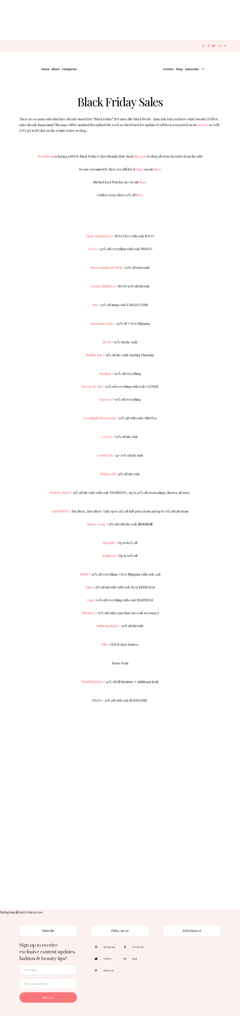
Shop (179, 69)
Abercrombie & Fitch (106, 267)
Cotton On (104, 455)
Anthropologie (107, 626)
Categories (69, 69)
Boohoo (105, 374)
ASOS (106, 342)
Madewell (107, 474)
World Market (92, 682)
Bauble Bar (94, 355)
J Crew (107, 437)
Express (105, 399)
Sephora (108, 556)
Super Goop (96, 524)
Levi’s (92, 249)
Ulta (104, 644)
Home (45, 69)
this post (140, 156)
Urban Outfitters (102, 286)
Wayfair (109, 543)
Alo (94, 305)
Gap (90, 600)
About (56, 69)
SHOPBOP (60, 511)
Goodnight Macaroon (99, 418)
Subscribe (192, 69)
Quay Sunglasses (98, 236)
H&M (84, 574)
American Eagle (101, 323)
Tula (88, 587)
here (157, 169)
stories (203, 125)
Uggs (139, 169)
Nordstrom (46, 156)
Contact (168, 69)
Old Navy (88, 613)
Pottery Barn (60, 493)
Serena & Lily (92, 386)
